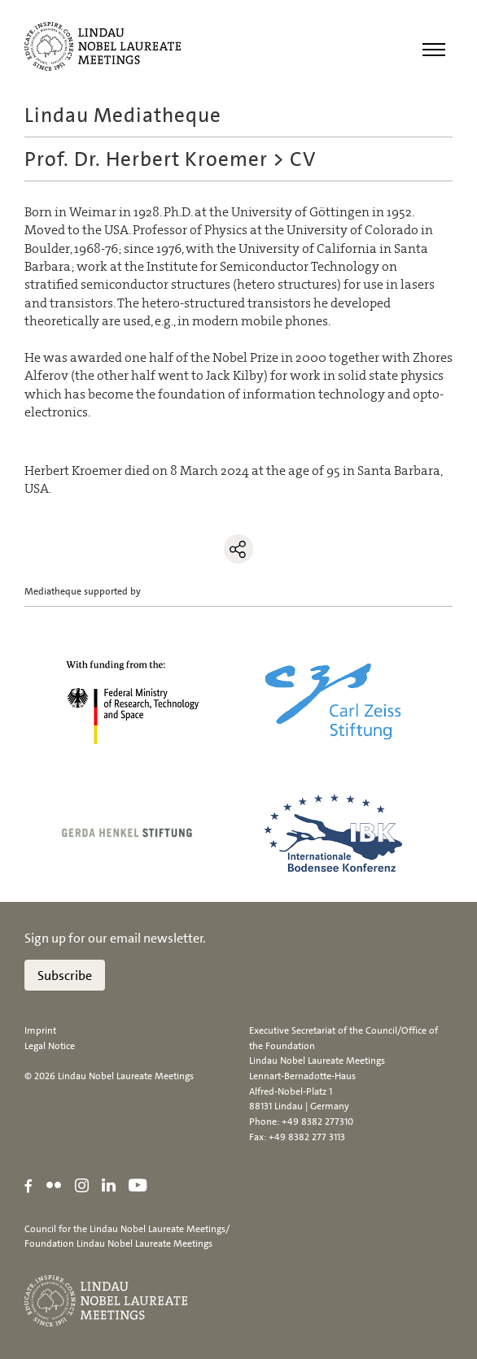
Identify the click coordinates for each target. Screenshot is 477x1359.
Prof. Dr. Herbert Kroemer (146, 159)
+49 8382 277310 (317, 1121)
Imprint (40, 1030)
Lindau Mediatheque (122, 115)
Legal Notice (49, 1045)
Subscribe (64, 975)
